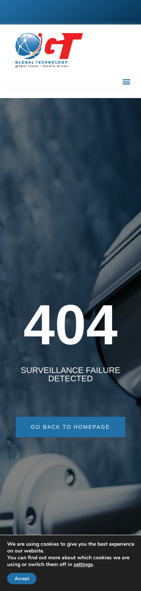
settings (83, 564)
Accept (22, 579)
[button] (126, 81)
